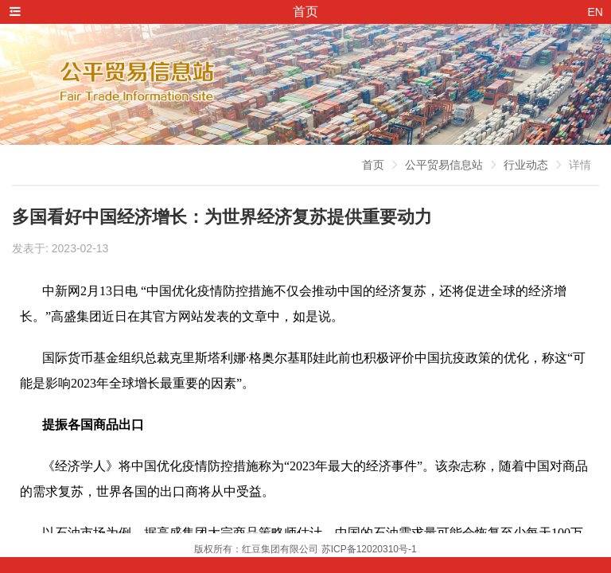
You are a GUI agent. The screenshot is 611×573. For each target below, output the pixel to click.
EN (595, 12)
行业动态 (526, 164)
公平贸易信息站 (444, 164)
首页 (373, 164)
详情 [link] (580, 164)
